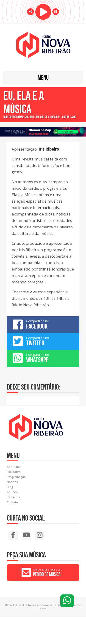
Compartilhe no (43, 324)
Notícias (12, 482)
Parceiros (13, 497)
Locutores (14, 472)
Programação (16, 477)
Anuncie (12, 492)
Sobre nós (14, 467)
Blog (10, 487)
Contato (12, 502)
